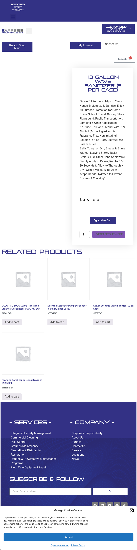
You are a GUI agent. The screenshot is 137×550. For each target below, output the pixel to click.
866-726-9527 (18, 6)
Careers (76, 450)
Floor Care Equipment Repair (29, 467)
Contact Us (78, 446)
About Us (77, 437)
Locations (78, 454)
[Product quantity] (85, 234)
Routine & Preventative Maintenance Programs (33, 461)
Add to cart (109, 234)
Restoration (18, 454)
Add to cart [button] (12, 322)
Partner (76, 441)
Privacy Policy (78, 545)
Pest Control (18, 441)
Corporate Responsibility (87, 433)
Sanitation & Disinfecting (26, 450)
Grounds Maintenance (25, 446)
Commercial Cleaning (24, 437)
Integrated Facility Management (31, 433)
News (75, 459)
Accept (68, 537)
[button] (131, 510)
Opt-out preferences (60, 545)
